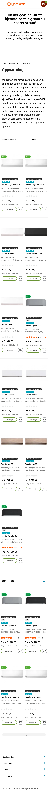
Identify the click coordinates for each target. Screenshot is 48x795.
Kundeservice (8, 757)
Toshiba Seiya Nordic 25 (10, 184)
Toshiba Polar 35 (7, 324)
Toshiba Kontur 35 (32, 395)
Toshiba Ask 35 (31, 464)
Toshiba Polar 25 (7, 253)
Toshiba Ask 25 (7, 464)
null (44, 581)
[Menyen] (3, 4)
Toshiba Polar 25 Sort (33, 253)
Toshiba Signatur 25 (33, 325)
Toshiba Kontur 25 (8, 395)
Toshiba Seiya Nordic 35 (34, 184)
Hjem (4, 63)
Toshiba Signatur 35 (9, 536)
